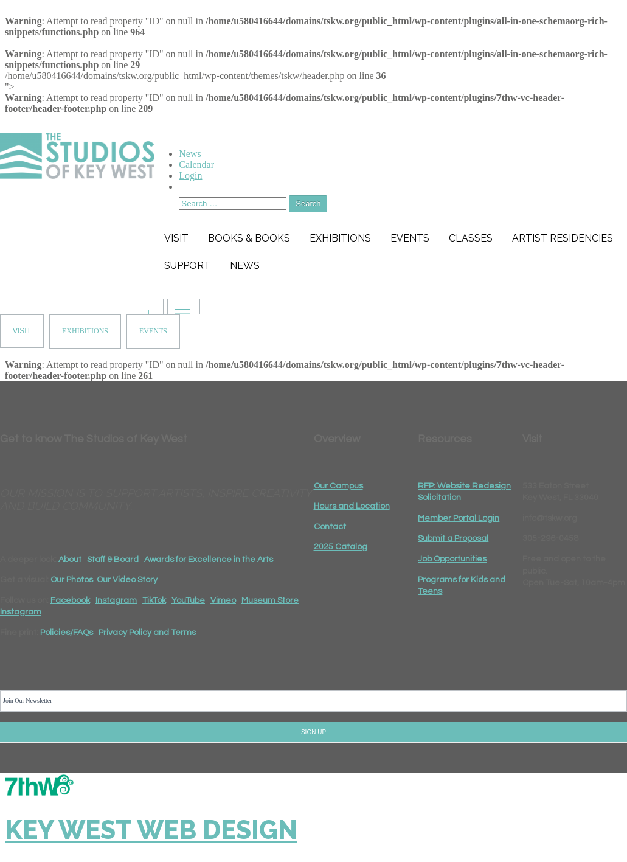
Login (190, 175)
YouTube (188, 600)
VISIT (22, 331)
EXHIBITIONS (85, 331)
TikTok (154, 600)
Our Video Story (127, 579)
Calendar (196, 164)
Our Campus (338, 486)
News (190, 153)
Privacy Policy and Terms (147, 632)
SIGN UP (313, 732)
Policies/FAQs (66, 632)
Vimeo (223, 600)
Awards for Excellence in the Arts (208, 559)
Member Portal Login (458, 518)
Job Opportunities (452, 559)
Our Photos (71, 579)
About (69, 559)
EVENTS (153, 331)
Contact (330, 527)
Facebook (70, 600)
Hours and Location (352, 506)
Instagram (116, 600)
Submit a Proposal (453, 538)
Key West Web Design (151, 830)
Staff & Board (113, 559)
